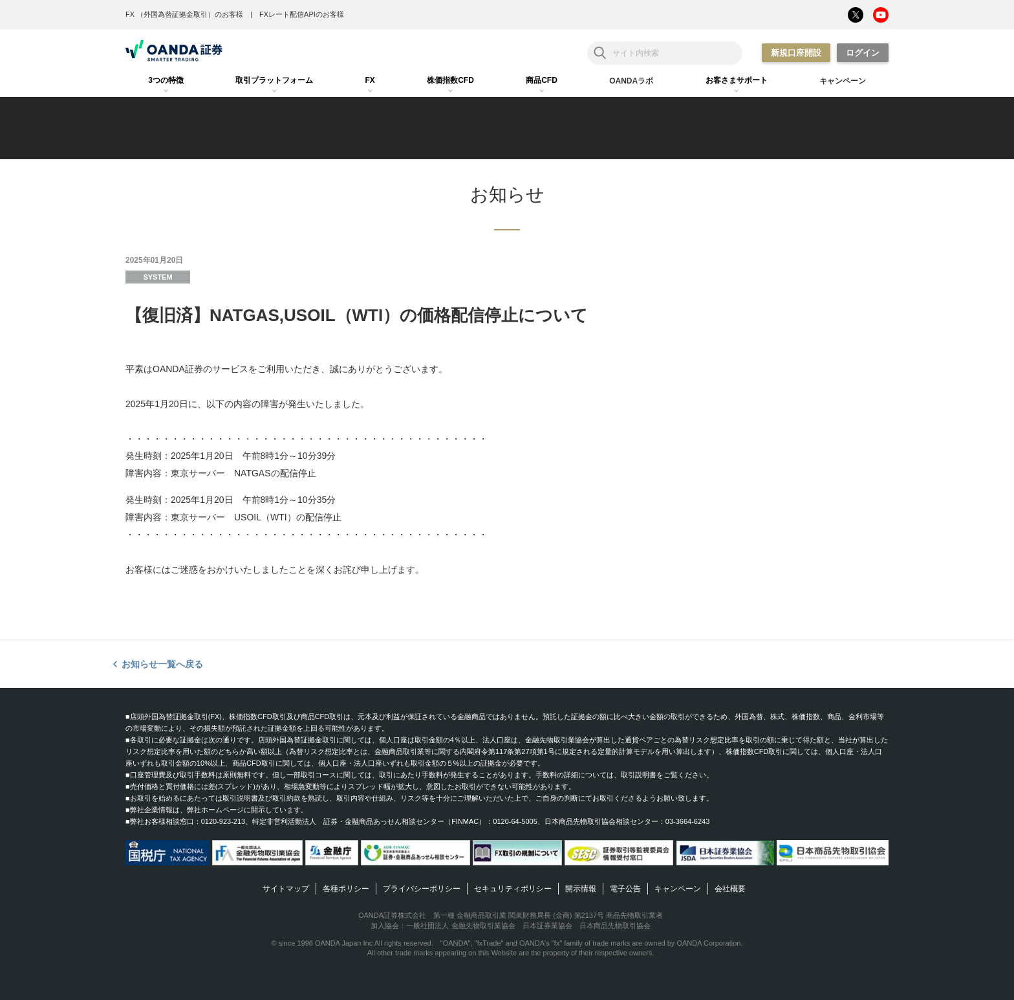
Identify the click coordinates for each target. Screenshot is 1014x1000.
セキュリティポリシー (513, 888)
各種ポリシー (346, 888)
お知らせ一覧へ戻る (162, 664)
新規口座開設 (796, 53)
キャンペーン (677, 888)
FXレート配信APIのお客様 (301, 14)
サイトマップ (286, 888)
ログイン (862, 53)
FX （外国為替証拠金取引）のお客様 (184, 14)
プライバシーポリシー (421, 888)
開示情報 (580, 888)
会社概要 (730, 888)
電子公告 (625, 888)
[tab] (165, 81)
